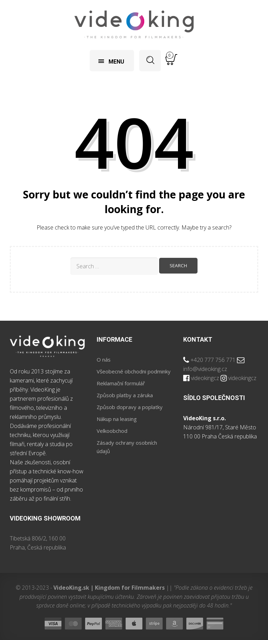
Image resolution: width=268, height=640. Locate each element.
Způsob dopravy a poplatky (130, 406)
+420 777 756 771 (213, 360)
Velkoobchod (112, 430)
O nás (104, 359)
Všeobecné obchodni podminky (134, 371)
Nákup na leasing (117, 418)
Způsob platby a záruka (125, 395)
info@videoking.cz (205, 369)
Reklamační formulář (121, 383)
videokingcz (205, 378)
